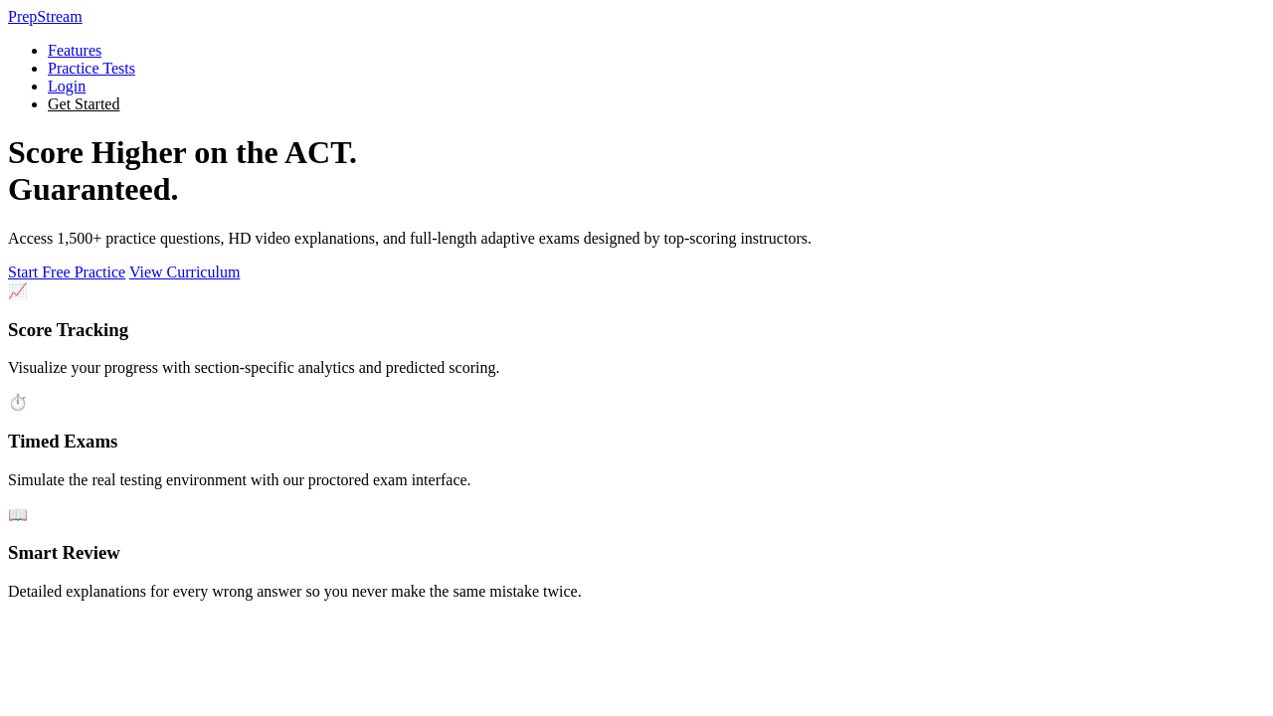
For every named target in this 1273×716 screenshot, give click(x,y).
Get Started (83, 103)
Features (74, 50)
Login (67, 86)
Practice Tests (91, 68)
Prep (45, 16)
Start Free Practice (66, 272)
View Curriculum (184, 272)
